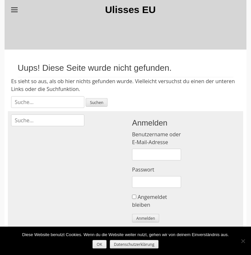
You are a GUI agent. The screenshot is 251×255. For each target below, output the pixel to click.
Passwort (143, 169)
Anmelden (145, 218)
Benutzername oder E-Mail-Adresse (156, 138)
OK (99, 244)
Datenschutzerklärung (134, 244)
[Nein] (243, 241)
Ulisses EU (130, 9)
